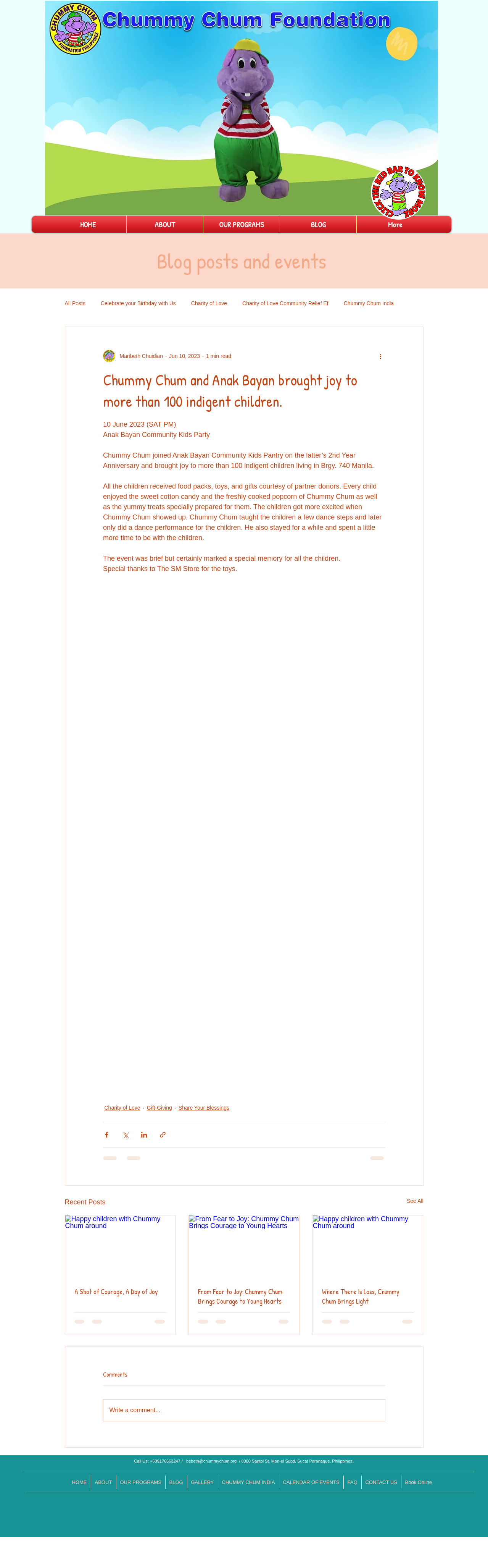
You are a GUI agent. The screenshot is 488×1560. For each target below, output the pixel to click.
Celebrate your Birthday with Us (138, 303)
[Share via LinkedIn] (144, 1134)
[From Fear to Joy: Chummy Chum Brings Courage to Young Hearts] (244, 1246)
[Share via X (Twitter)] (125, 1134)
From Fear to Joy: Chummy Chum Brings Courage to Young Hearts (240, 1296)
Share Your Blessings (204, 1108)
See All (415, 1201)
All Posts (75, 303)
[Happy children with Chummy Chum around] (120, 1246)
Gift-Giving (159, 1108)
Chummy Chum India (369, 303)
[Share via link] (162, 1134)
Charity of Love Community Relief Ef (285, 303)
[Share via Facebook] (106, 1134)
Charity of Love (209, 303)
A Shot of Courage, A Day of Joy (116, 1291)
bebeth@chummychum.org (211, 1461)
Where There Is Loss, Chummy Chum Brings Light (360, 1296)
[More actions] (380, 356)
